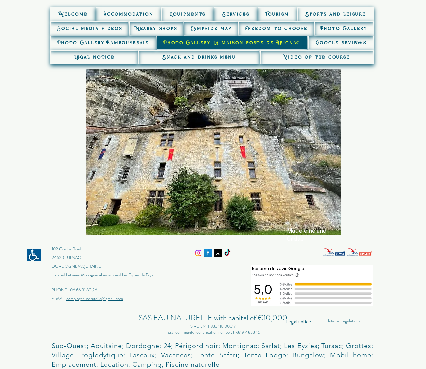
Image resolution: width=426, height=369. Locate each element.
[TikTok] (227, 253)
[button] (128, 14)
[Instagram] (198, 253)
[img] (312, 254)
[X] (218, 253)
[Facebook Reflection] (208, 253)
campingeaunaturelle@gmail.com (94, 298)
